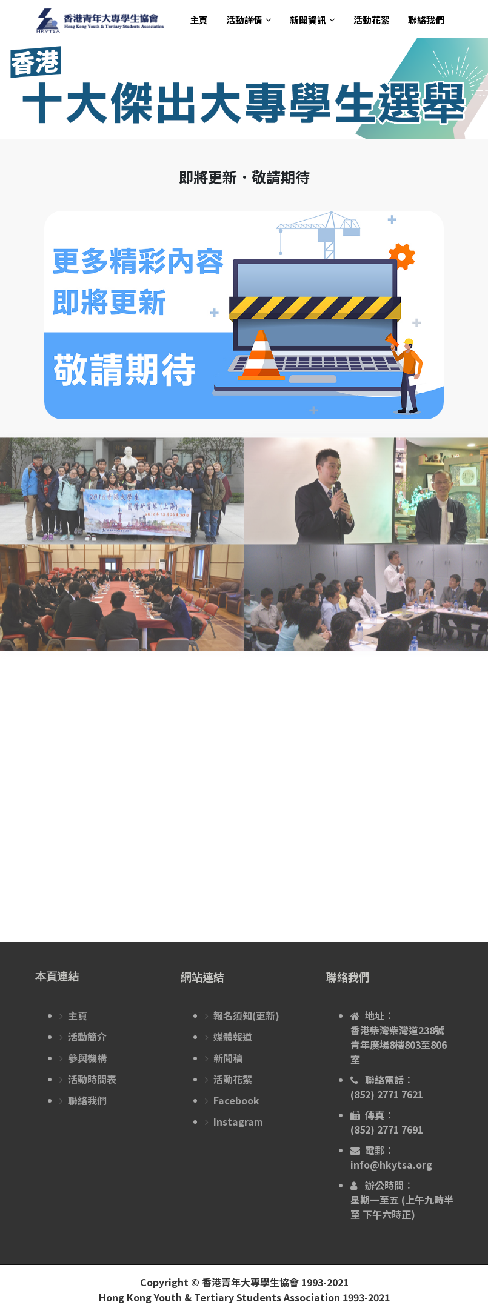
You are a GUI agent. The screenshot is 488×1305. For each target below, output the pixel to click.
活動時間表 (92, 1079)
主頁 (199, 19)
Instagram (238, 1121)
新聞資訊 (308, 19)
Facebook (236, 1100)
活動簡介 (87, 1036)
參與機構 (87, 1058)
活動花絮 (371, 19)
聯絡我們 (426, 19)
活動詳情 (244, 19)
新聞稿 (227, 1058)
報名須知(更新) (246, 1015)
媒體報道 (232, 1036)
